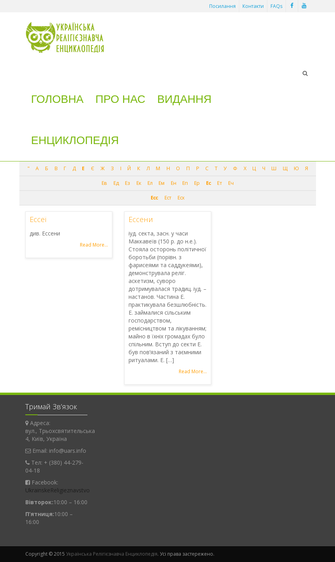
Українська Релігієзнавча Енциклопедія (111, 554)
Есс (154, 197)
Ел (150, 183)
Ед (116, 183)
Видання (184, 99)
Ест (168, 197)
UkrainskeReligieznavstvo (57, 490)
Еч (230, 183)
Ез (127, 183)
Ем (161, 183)
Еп (184, 183)
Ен (173, 183)
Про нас (120, 99)
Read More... (94, 244)
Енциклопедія (75, 140)
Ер (196, 183)
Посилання (222, 6)
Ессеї (38, 219)
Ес (208, 183)
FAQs (276, 6)
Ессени (141, 219)
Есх (181, 197)
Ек (138, 183)
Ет (219, 183)
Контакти (253, 6)
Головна (57, 99)
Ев (104, 183)
